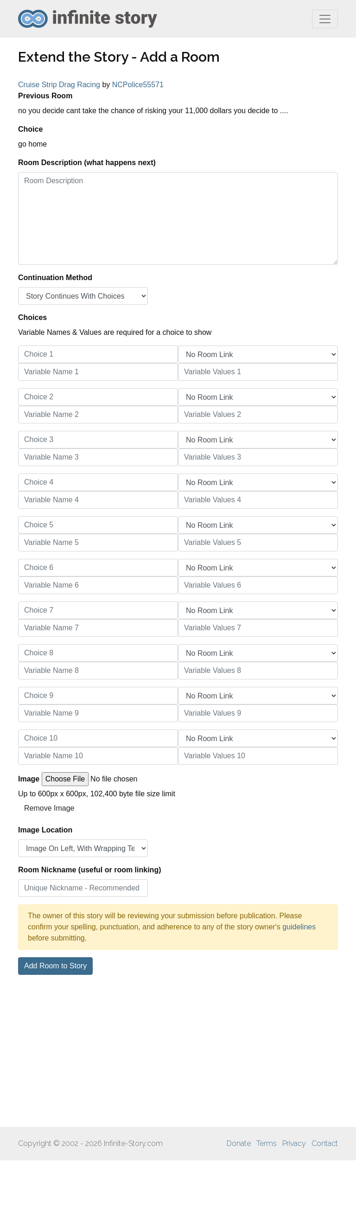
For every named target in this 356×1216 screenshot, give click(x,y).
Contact (325, 1143)
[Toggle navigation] (325, 19)
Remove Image (49, 808)
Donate (239, 1143)
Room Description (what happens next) (87, 162)
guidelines (299, 927)
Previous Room (45, 96)
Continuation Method (55, 278)
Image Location (45, 830)
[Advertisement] (178, 1051)
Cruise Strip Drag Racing (59, 85)
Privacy (294, 1143)
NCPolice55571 (138, 85)
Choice (30, 129)
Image (28, 779)
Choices (32, 317)
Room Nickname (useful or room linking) (89, 870)
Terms (266, 1143)
